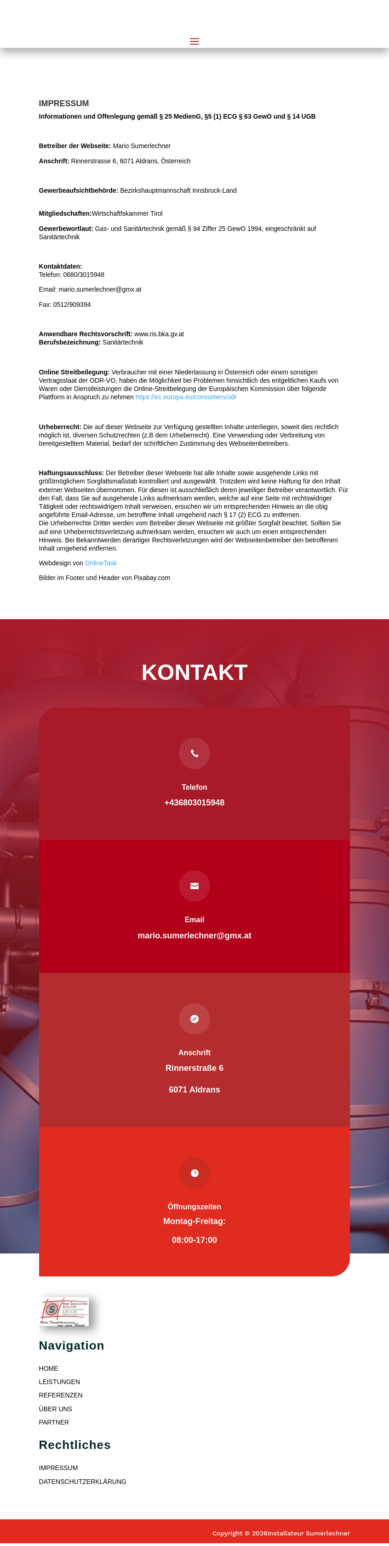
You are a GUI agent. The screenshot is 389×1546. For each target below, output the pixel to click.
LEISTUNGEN (59, 1381)
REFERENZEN (61, 1395)
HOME (48, 1368)
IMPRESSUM (58, 1467)
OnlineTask (101, 563)
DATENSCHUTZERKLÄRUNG (82, 1481)
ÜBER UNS (55, 1409)
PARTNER (54, 1422)
